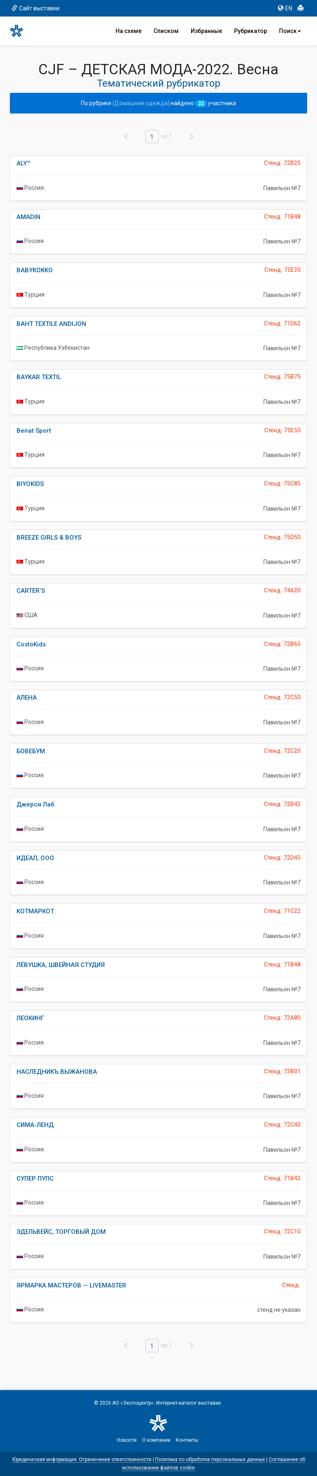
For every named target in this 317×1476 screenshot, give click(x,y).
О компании (156, 1440)
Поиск (290, 31)
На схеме (129, 31)
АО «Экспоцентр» (133, 1403)
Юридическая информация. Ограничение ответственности (81, 1459)
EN (285, 8)
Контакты (187, 1440)
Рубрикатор (250, 31)
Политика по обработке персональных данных (210, 1459)
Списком (166, 31)
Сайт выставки (35, 8)
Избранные (206, 31)
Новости (127, 1440)
